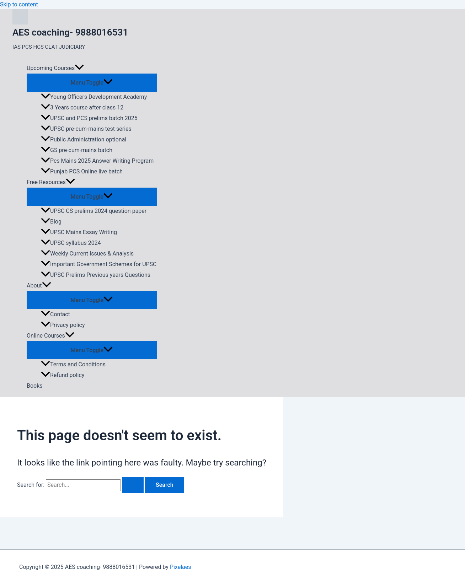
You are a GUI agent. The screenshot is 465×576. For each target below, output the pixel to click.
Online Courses (50, 335)
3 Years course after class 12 (82, 107)
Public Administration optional (83, 139)
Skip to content (19, 4)
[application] (79, 68)
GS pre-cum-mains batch (76, 150)
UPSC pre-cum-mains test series (86, 128)
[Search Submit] (133, 485)
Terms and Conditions (73, 364)
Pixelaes (180, 567)
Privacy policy (63, 325)
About (39, 285)
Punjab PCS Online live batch (82, 171)
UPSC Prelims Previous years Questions (95, 274)
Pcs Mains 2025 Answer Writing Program (97, 160)
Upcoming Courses (55, 68)
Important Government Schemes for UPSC (99, 264)
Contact (55, 314)
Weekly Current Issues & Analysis (87, 253)
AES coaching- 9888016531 (70, 32)
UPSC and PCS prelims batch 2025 (89, 118)
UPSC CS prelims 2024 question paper (93, 211)
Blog (51, 221)
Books (35, 385)
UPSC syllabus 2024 (71, 242)
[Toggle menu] (92, 82)
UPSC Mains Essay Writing (79, 232)
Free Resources (51, 182)
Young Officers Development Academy (94, 96)
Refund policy (62, 375)
